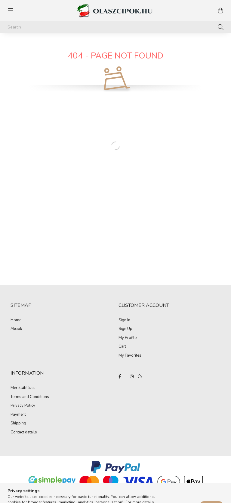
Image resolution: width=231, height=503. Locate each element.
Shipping (18, 423)
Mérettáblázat (23, 388)
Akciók (16, 328)
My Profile (128, 338)
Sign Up (125, 329)
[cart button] (220, 10)
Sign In (124, 320)
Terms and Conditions (30, 397)
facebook (120, 376)
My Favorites (130, 355)
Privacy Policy (23, 405)
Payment (18, 414)
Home (16, 320)
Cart (122, 346)
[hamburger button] (11, 10)
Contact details (24, 432)
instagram (132, 376)
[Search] (115, 27)
